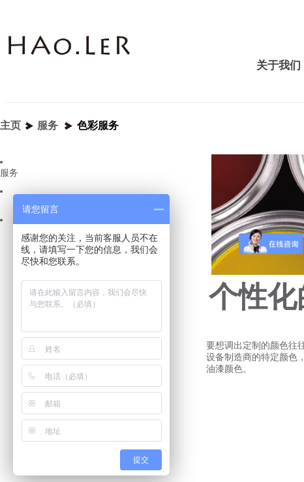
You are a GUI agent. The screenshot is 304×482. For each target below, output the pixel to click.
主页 (10, 125)
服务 (47, 125)
